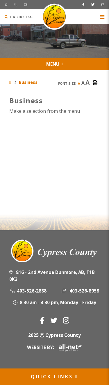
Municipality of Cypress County (54, 16)
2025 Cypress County (54, 335)
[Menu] (102, 16)
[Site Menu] (54, 64)
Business (28, 82)
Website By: (54, 347)
